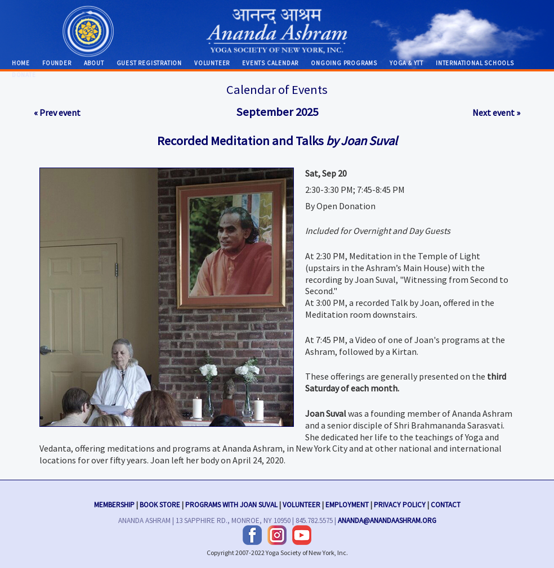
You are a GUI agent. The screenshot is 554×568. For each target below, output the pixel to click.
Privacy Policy (400, 503)
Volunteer (212, 63)
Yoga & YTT (406, 63)
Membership (114, 503)
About (94, 63)
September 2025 (277, 112)
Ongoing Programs (344, 63)
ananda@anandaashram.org (387, 519)
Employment (347, 503)
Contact (446, 503)
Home (21, 63)
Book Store (160, 503)
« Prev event (57, 112)
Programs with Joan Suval (231, 503)
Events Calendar (270, 63)
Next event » (496, 112)
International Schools (475, 63)
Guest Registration (149, 63)
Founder (57, 63)
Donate (24, 75)
